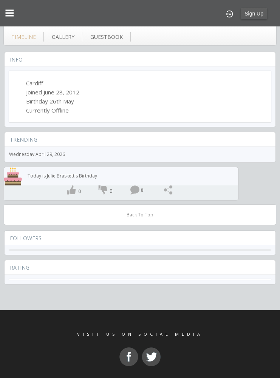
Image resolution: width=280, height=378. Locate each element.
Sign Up (253, 14)
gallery (63, 36)
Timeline (23, 36)
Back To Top (140, 214)
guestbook (106, 36)
